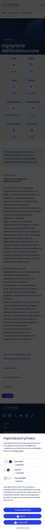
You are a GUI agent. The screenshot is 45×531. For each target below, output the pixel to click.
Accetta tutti (22, 522)
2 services (19, 464)
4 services (19, 473)
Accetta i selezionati (23, 510)
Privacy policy (18, 451)
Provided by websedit (22, 528)
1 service (18, 481)
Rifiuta (22, 516)
